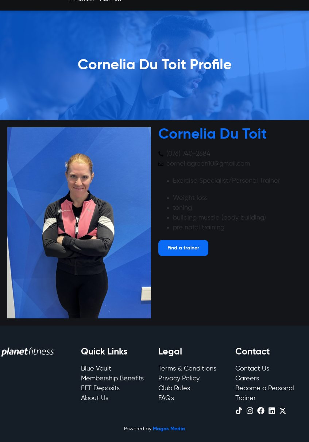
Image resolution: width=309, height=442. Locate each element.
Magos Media (169, 428)
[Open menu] (183, 248)
